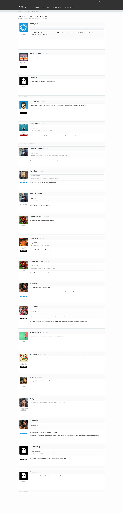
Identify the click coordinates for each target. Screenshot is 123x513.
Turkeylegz (21, 96)
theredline (33, 171)
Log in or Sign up (98, 1)
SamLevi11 (21, 143)
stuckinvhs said (34, 265)
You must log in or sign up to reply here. (27, 495)
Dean (31, 472)
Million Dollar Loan (63, 32)
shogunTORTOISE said (36, 243)
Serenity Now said (35, 311)
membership (69, 7)
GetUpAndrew (35, 399)
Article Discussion (27, 18)
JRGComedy (28, 143)
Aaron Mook (21, 491)
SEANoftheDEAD (36, 332)
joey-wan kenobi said (35, 175)
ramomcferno (35, 354)
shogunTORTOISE (36, 216)
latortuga (33, 377)
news (37, 7)
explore (46, 7)
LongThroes (34, 307)
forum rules (79, 28)
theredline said (34, 198)
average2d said (34, 128)
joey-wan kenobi (36, 148)
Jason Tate (34, 123)
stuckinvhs (34, 238)
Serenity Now (34, 284)
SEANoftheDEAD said (36, 451)
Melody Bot (38, 18)
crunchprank (34, 101)
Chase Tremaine (36, 53)
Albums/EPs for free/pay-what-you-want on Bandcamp (23, 63)
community (57, 7)
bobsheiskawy (35, 447)
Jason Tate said (34, 153)
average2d (33, 77)
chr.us (23, 132)
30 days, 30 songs (84, 32)
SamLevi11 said (34, 425)
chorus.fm (64, 28)
